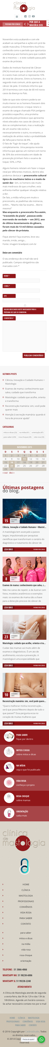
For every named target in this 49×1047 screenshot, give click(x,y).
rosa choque (23, 437)
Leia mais (8, 549)
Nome (6, 276)
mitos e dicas (9, 432)
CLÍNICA (26, 890)
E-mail (7, 286)
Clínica (17, 24)
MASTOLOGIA (26, 895)
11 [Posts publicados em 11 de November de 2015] (24, 458)
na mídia (22, 432)
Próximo (27, 24)
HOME (26, 884)
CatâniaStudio (32, 1031)
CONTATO (26, 923)
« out (5, 472)
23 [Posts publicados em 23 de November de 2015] (11, 465)
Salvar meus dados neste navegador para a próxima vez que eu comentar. (20, 310)
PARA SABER (25, 918)
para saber (8, 437)
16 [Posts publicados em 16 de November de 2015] (11, 462)
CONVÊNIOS (26, 906)
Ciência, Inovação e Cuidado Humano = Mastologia (25, 527)
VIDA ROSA (25, 912)
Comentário (9, 318)
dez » (11, 472)
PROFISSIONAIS (26, 901)
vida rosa (37, 437)
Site (5, 296)
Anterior (24, 24)
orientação (36, 432)
